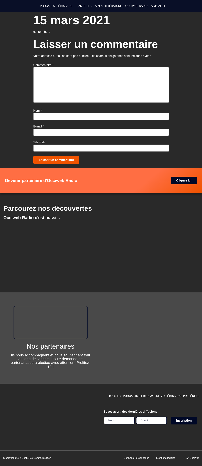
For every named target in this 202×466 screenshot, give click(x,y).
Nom (37, 110)
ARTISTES (85, 6)
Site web (39, 142)
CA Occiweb (192, 457)
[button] (67, 6)
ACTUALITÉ (158, 6)
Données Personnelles (136, 457)
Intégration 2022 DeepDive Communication (27, 457)
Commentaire (43, 65)
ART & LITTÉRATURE (108, 6)
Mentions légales (165, 457)
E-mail (38, 126)
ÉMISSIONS (65, 6)
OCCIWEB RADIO (136, 6)
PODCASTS (47, 6)
